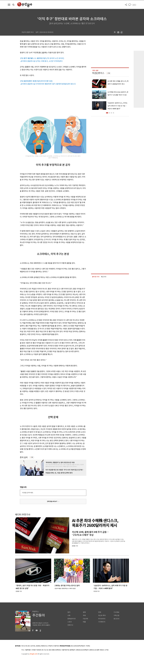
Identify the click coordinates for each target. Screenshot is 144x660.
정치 (68, 612)
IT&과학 (85, 619)
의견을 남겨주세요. (27, 493)
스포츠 (69, 622)
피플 (84, 622)
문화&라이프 (71, 619)
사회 (68, 615)
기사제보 (116, 612)
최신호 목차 (102, 615)
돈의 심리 (24, 457)
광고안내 (116, 619)
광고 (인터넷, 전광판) (34, 646)
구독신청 (116, 615)
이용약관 (56, 646)
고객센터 (50, 646)
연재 (99, 612)
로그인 (134, 5)
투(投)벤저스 (98, 73)
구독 (32, 457)
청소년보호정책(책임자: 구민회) (80, 646)
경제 (84, 612)
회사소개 (24, 646)
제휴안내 (43, 646)
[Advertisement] (48, 100)
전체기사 (70, 625)
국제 (84, 615)
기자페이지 (101, 622)
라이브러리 (101, 619)
